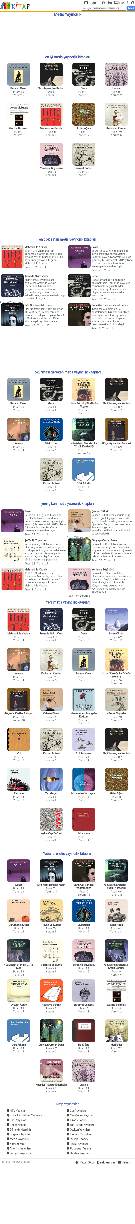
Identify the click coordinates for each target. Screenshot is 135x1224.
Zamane (19, 793)
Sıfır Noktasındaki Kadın (38, 305)
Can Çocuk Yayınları (80, 1115)
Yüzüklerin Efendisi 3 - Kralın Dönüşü (116, 966)
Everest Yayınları (79, 1134)
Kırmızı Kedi (16, 1143)
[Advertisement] (67, 34)
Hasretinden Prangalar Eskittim (84, 715)
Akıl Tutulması (84, 753)
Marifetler (116, 1044)
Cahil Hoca (116, 924)
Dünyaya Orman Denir (104, 540)
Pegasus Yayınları (79, 1148)
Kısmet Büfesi (84, 168)
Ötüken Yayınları (78, 1129)
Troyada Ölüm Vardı (36, 276)
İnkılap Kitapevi (78, 1139)
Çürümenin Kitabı (19, 924)
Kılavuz (19, 443)
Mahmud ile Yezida (51, 128)
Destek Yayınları (78, 1153)
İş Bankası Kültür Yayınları (24, 1115)
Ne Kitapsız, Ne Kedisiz (51, 88)
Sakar (95, 247)
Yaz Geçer (51, 793)
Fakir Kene (84, 833)
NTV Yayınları (16, 1110)
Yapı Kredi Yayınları (80, 1125)
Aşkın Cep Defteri (51, 833)
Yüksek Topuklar (116, 713)
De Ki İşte (83, 1044)
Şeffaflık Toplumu (35, 540)
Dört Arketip (84, 483)
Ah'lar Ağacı (84, 128)
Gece (84, 88)
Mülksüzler (51, 443)
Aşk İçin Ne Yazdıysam (83, 793)
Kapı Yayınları (16, 1120)
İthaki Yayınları (77, 1143)
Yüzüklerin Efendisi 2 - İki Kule (18, 966)
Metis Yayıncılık (18, 1139)
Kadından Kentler (116, 128)
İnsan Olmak (116, 633)
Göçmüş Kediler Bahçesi (116, 443)
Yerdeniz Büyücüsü (51, 168)
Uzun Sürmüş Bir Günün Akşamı (84, 405)
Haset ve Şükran (51, 1004)
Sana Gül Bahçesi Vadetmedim (110, 305)
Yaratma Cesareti (84, 1004)
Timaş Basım (77, 1120)
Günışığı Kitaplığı (19, 1129)
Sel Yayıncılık (16, 1125)
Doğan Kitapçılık (18, 1134)
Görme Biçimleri (18, 128)
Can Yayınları (76, 1110)
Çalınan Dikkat (100, 511)
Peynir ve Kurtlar (51, 924)
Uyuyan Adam (19, 1004)
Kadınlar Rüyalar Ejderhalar (51, 1084)
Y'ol (19, 753)
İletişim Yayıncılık (19, 1153)
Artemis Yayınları (19, 1148)
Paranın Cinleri (18, 88)
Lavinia (116, 88)
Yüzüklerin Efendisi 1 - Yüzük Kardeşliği (84, 445)
